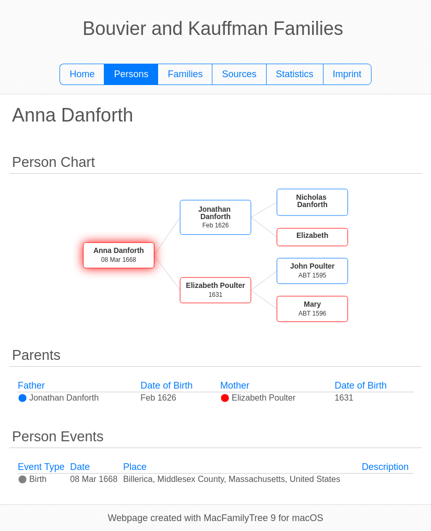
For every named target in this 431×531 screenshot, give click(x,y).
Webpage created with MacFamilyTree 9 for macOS (215, 518)
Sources (239, 74)
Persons (131, 74)
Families (184, 74)
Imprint (347, 74)
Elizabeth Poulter (257, 397)
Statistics (295, 74)
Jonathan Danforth (58, 397)
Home (81, 74)
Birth (32, 479)
